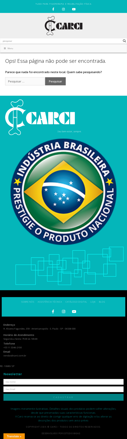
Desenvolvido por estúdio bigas (61, 433)
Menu (8, 48)
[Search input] (62, 40)
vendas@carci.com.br (14, 355)
